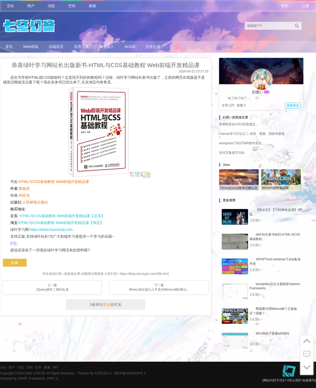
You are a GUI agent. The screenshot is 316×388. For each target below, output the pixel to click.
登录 (284, 6)
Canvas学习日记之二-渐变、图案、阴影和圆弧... (253, 134)
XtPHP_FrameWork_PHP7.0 (38, 378)
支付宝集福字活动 (231, 153)
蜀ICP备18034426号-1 (130, 373)
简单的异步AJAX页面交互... (238, 124)
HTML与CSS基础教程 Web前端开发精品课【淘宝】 (61, 223)
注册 (305, 6)
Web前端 (30, 46)
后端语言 (56, 46)
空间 (72, 6)
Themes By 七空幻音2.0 (94, 373)
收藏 (14, 263)
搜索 (92, 6)
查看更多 (293, 105)
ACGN (130, 46)
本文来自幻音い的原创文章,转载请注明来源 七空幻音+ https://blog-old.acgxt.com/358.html (105, 274)
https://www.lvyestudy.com (51, 229)
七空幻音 (39, 373)
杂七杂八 (106, 46)
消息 (51, 6)
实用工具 (81, 46)
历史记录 (153, 46)
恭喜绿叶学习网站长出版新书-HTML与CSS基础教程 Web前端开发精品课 (105, 65)
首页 (9, 46)
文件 (38, 367)
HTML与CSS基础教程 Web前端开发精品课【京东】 (62, 216)
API (55, 367)
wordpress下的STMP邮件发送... (241, 143)
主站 (10, 6)
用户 (30, 6)
